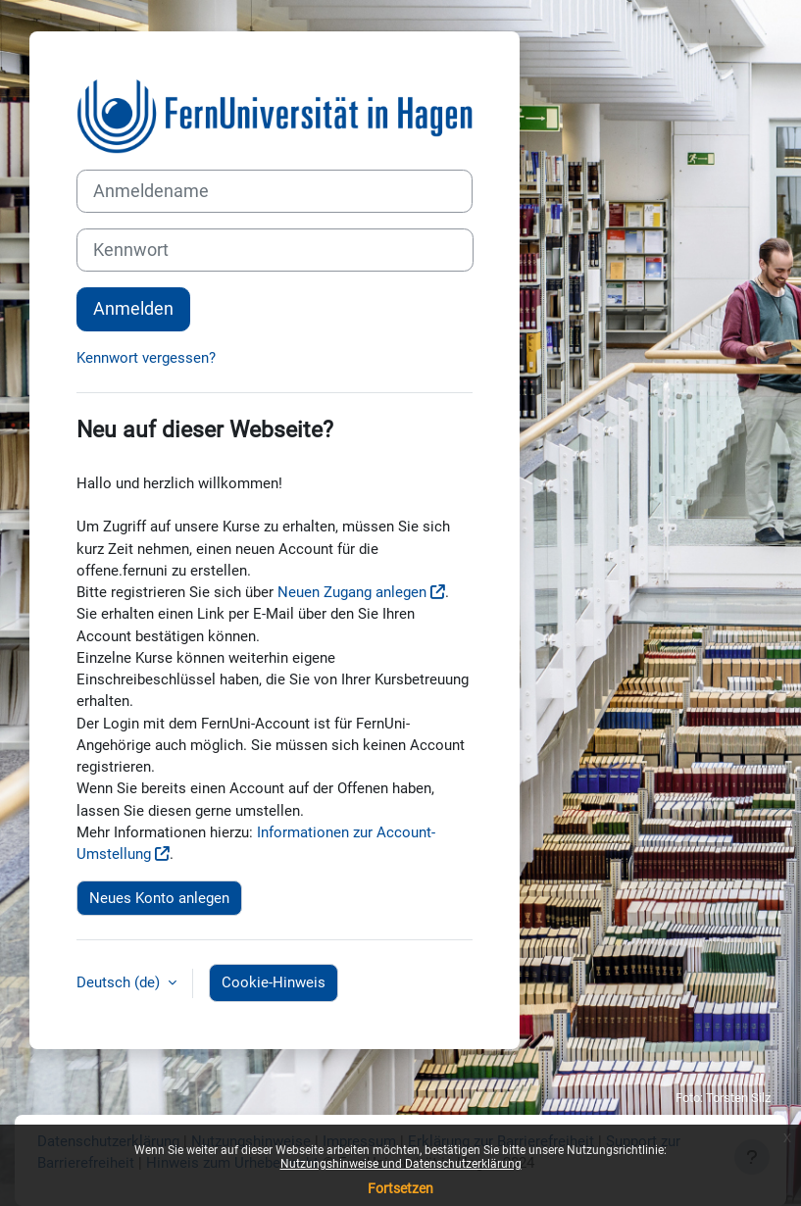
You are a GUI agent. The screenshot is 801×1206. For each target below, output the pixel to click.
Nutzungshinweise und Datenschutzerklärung (401, 1164)
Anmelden (133, 309)
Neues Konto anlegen (159, 898)
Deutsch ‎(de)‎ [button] (120, 982)
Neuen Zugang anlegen (351, 592)
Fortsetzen (400, 1188)
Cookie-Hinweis (273, 982)
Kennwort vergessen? (146, 358)
